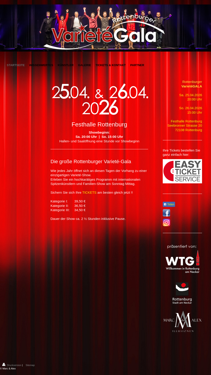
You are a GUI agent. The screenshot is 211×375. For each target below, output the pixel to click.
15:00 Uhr (194, 112)
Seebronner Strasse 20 (184, 125)
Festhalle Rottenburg (186, 121)
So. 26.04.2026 (190, 108)
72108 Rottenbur (187, 130)
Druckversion (12, 365)
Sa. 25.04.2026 (190, 95)
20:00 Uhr (194, 99)
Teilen (169, 204)
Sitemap (30, 365)
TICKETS (89, 192)
